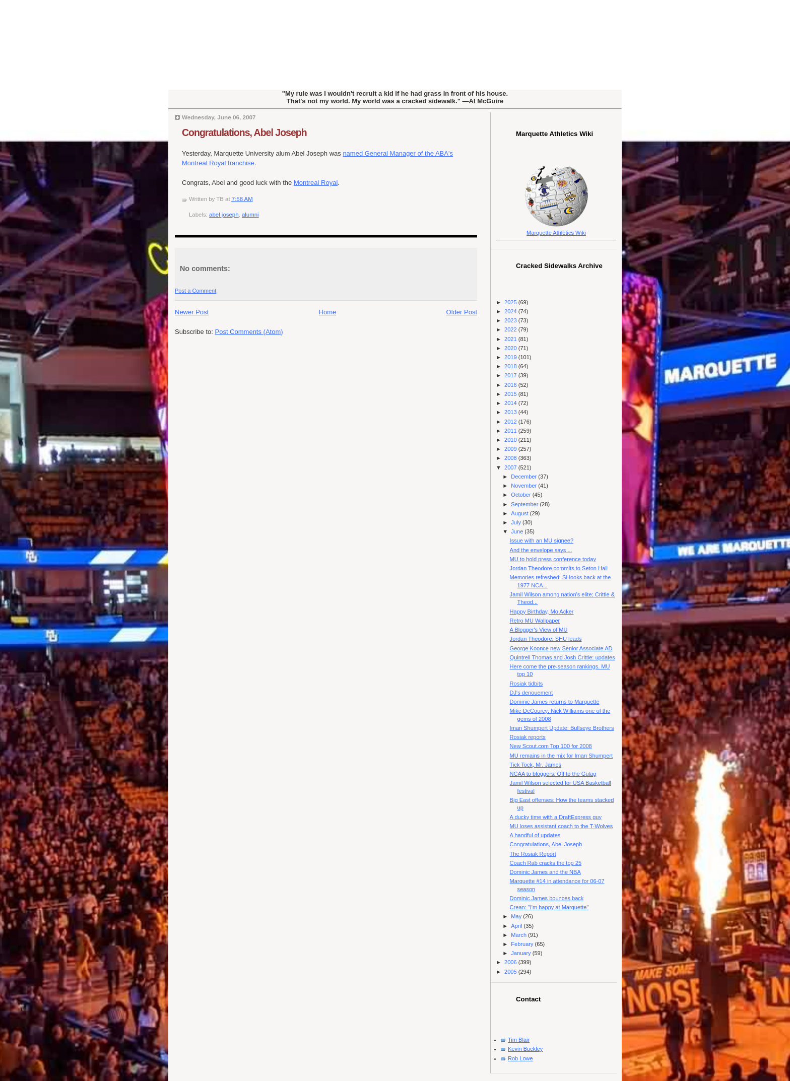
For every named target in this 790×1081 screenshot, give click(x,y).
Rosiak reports (528, 737)
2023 (511, 320)
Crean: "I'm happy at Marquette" (549, 907)
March (519, 935)
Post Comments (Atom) (249, 331)
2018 (511, 366)
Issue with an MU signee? (542, 540)
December (524, 477)
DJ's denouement (531, 693)
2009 (511, 449)
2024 (511, 311)
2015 (511, 394)
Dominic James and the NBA (545, 872)
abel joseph (224, 215)
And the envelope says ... (541, 550)
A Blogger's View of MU (539, 630)
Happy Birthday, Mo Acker (542, 612)
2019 (511, 357)
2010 (511, 440)
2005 (511, 972)
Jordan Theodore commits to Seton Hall (559, 568)
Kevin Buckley (525, 1049)
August (520, 513)
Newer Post (192, 312)
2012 (511, 422)
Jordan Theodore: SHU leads (546, 639)
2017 (511, 375)
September (525, 504)
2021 (511, 339)
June (517, 531)
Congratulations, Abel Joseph (244, 132)
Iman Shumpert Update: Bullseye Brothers (562, 728)
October (521, 495)
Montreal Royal (316, 182)
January (521, 953)
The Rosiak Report (533, 854)
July (516, 522)
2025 (511, 302)
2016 (511, 385)
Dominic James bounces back (547, 898)
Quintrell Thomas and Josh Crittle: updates (562, 657)
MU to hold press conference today (553, 559)
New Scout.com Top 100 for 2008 (551, 746)
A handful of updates (535, 835)
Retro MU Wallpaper (535, 621)
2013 (511, 412)
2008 (511, 458)
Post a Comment (195, 291)
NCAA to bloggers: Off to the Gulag (553, 774)
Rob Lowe (520, 1058)
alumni (250, 215)
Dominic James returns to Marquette (555, 702)
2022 (511, 329)
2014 (511, 403)
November (524, 486)
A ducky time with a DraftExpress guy (556, 817)
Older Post (461, 312)
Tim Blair (519, 1040)
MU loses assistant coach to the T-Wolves (561, 826)
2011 (511, 431)
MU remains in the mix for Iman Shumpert (561, 756)
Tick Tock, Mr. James (536, 765)
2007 (511, 467)
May (517, 916)
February (523, 944)
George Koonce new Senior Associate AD (561, 648)
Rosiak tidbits (526, 684)
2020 (511, 348)
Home (328, 312)
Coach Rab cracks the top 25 (545, 863)
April (517, 926)
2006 (511, 962)
